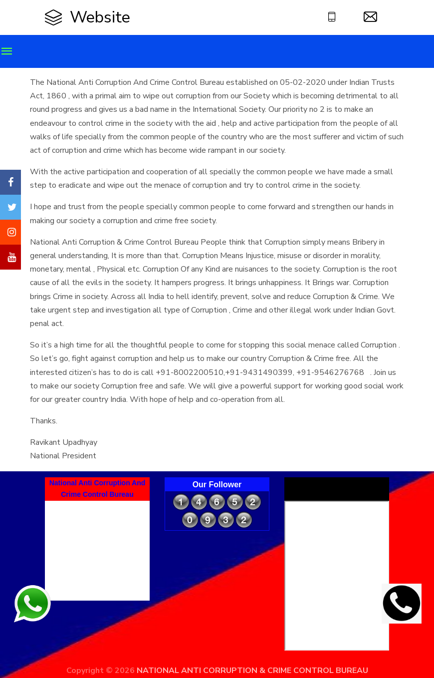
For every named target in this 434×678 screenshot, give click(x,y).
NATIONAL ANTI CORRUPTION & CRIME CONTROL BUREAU (252, 670)
